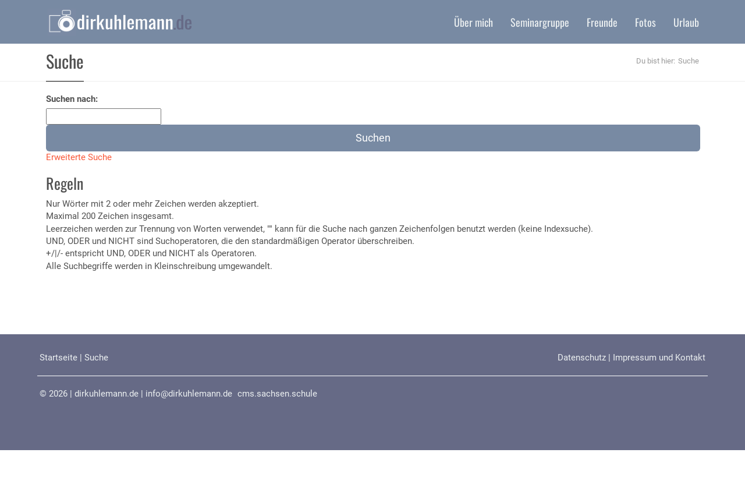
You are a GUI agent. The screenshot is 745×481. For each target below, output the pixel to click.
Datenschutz (582, 357)
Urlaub (686, 22)
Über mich (473, 22)
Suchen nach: (72, 99)
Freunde (602, 22)
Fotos (645, 22)
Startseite (58, 357)
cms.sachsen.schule (277, 393)
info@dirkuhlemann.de (189, 393)
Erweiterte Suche (79, 157)
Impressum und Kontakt (659, 357)
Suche (96, 357)
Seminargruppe (539, 22)
